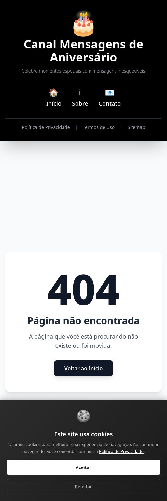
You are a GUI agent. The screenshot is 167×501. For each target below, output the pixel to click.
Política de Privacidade (46, 127)
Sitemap (136, 127)
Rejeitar (83, 486)
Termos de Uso (99, 127)
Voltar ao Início (83, 368)
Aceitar (83, 467)
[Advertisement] (83, 197)
